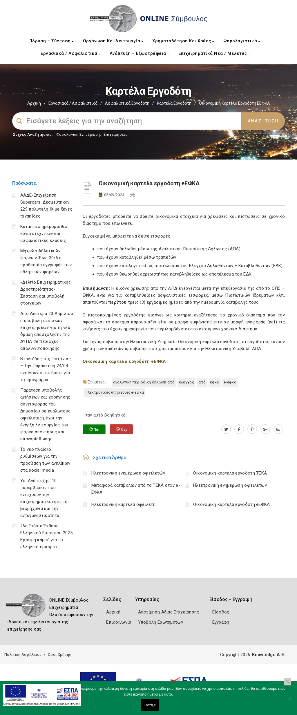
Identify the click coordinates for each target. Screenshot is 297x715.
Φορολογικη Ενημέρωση (78, 134)
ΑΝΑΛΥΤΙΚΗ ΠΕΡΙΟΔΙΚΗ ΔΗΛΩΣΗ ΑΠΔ (144, 382)
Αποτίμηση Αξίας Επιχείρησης (168, 612)
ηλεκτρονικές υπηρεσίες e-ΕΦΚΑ (115, 392)
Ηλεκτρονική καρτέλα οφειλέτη (123, 504)
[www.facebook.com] (239, 429)
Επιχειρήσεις (115, 134)
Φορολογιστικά (241, 41)
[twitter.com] (226, 429)
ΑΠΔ (202, 382)
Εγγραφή (220, 622)
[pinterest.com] (252, 429)
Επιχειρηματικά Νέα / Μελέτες (214, 53)
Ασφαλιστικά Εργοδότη (127, 103)
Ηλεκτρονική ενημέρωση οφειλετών (128, 473)
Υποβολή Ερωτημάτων (160, 622)
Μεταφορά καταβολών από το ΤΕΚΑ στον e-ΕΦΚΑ (135, 489)
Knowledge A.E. (268, 654)
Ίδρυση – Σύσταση (52, 41)
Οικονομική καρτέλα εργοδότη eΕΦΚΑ (231, 504)
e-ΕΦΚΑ (230, 382)
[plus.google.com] (265, 429)
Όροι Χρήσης (59, 654)
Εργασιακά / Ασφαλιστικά (70, 53)
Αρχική (34, 103)
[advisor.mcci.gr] (278, 429)
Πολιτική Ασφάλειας (22, 654)
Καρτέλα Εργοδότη (174, 103)
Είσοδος (220, 612)
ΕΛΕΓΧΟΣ (186, 382)
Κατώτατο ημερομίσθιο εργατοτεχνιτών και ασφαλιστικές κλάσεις (43, 233)
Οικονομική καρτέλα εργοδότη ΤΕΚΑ (230, 473)
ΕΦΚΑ (214, 382)
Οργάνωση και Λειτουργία (113, 41)
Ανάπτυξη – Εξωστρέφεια (139, 53)
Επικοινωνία (118, 622)
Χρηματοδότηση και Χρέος (183, 41)
